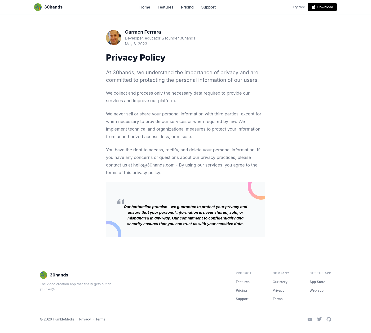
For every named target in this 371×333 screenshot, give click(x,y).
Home (144, 7)
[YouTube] (310, 319)
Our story (280, 282)
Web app (316, 290)
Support (208, 7)
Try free (299, 7)
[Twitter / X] (319, 319)
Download (322, 7)
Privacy (278, 290)
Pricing (187, 7)
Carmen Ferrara (143, 32)
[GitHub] (329, 319)
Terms (278, 299)
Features (165, 7)
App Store (317, 282)
